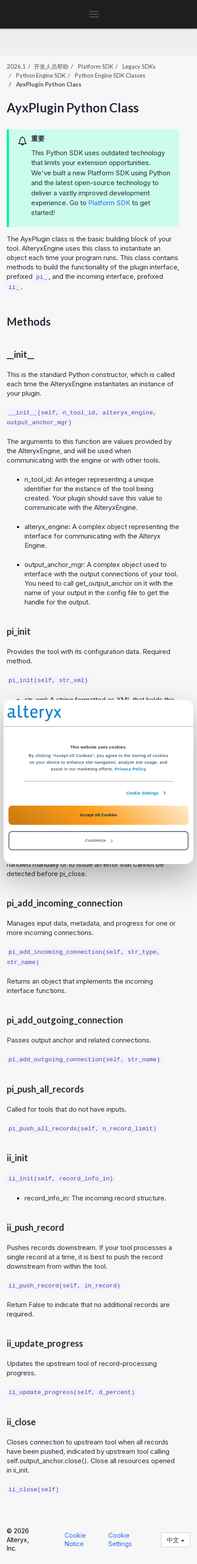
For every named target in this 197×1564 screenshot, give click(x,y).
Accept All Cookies (98, 815)
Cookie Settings (142, 793)
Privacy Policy (130, 769)
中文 (176, 1539)
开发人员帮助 (51, 66)
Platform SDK (109, 203)
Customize (98, 840)
